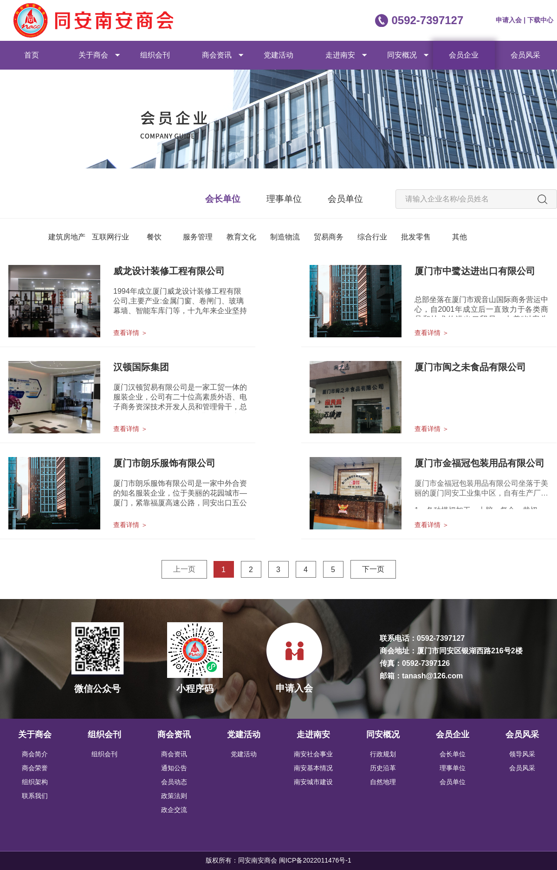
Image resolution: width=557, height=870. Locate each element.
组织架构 (35, 782)
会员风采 (525, 55)
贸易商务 (328, 237)
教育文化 (241, 237)
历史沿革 (383, 768)
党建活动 (278, 55)
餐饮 (154, 237)
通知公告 (174, 768)
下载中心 (540, 20)
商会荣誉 (35, 768)
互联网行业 (110, 237)
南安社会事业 (313, 754)
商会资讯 (217, 55)
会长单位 (222, 199)
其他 (459, 237)
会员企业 (464, 55)
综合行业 (372, 237)
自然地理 (383, 782)
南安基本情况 (313, 768)
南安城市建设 (313, 782)
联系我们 (35, 795)
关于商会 (93, 55)
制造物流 (285, 237)
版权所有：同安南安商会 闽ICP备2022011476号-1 (278, 860)
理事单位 (284, 199)
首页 (31, 55)
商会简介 (35, 754)
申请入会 (510, 20)
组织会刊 (155, 55)
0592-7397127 (427, 20)
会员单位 (345, 199)
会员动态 (174, 782)
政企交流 (174, 809)
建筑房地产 (66, 237)
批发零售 (416, 237)
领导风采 (522, 754)
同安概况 (402, 55)
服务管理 (198, 237)
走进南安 (340, 55)
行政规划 (383, 754)
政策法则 (174, 795)
